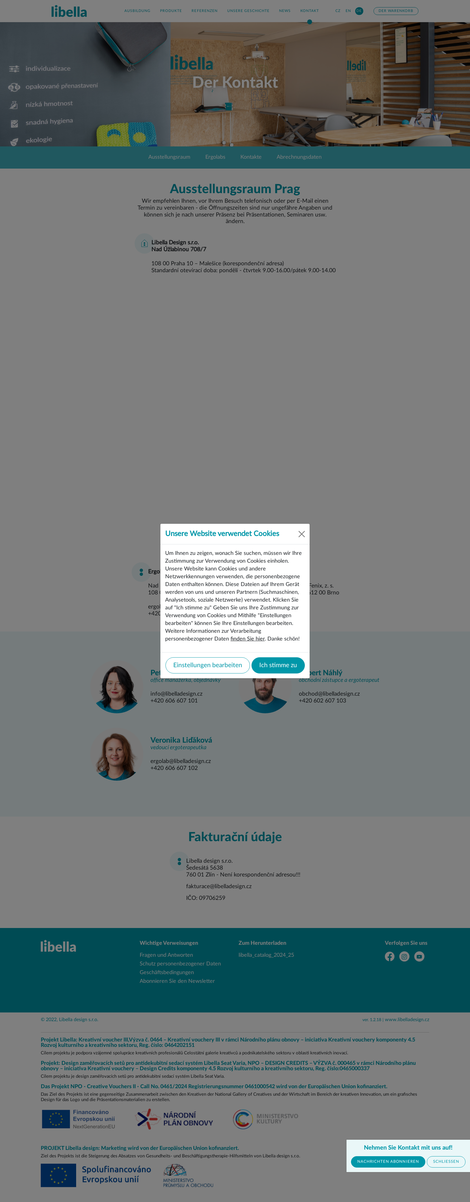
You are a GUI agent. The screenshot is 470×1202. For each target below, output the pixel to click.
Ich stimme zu (278, 665)
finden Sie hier (248, 639)
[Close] (301, 534)
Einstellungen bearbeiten (207, 665)
